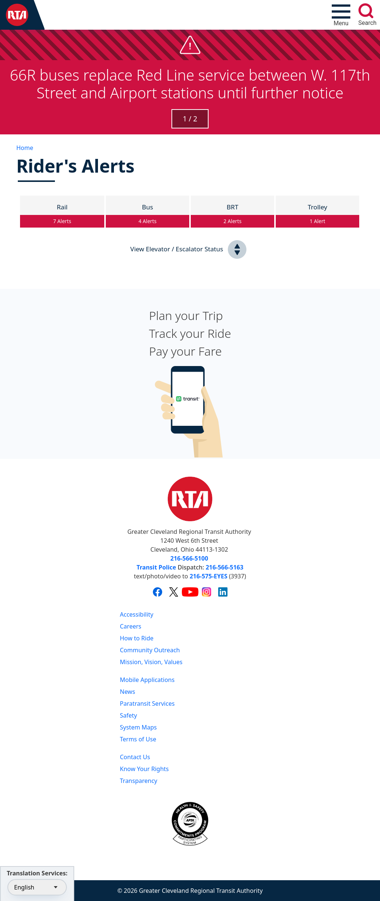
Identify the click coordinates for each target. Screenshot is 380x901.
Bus (147, 215)
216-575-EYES (208, 576)
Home (24, 148)
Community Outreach (150, 650)
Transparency (138, 781)
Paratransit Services (147, 703)
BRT (232, 215)
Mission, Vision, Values (151, 662)
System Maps (138, 727)
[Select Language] (37, 887)
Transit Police (156, 567)
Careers (130, 626)
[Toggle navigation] (341, 15)
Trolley (317, 215)
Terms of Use (138, 739)
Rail (62, 215)
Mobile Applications (147, 680)
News (127, 692)
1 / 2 (190, 119)
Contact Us (135, 757)
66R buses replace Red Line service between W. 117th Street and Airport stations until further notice (190, 84)
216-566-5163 (224, 567)
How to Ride (137, 638)
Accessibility (136, 614)
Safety (128, 715)
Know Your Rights (144, 769)
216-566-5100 (189, 558)
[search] (365, 10)
